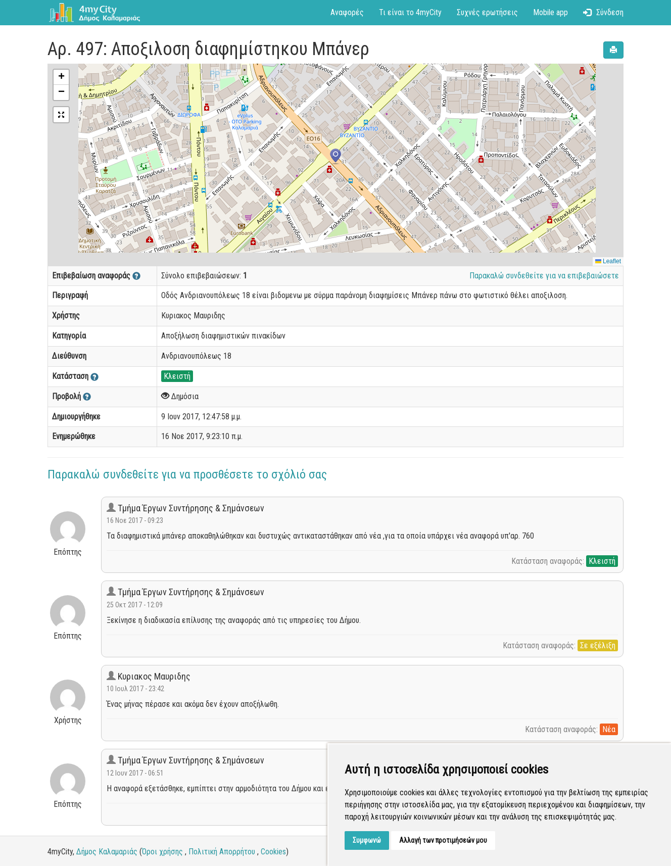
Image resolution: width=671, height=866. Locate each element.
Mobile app (550, 12)
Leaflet (608, 261)
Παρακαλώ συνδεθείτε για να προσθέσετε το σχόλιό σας (187, 474)
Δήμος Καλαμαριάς (106, 851)
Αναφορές (347, 12)
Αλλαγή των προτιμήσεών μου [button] (443, 840)
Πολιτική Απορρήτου (221, 851)
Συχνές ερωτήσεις (487, 12)
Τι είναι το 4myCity (410, 12)
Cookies (273, 851)
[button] (335, 157)
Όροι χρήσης (162, 851)
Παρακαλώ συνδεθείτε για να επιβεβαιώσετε (544, 275)
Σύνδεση (603, 12)
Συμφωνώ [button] (367, 840)
